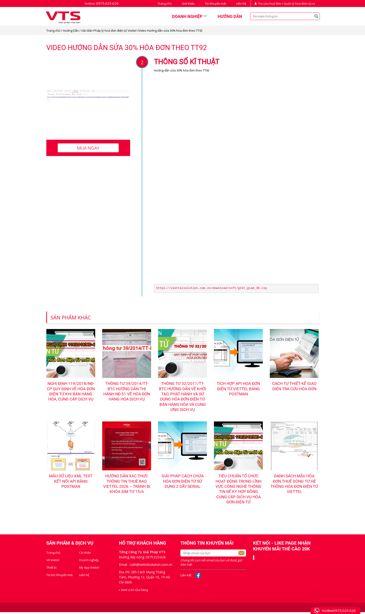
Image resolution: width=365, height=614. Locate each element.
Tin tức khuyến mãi (59, 577)
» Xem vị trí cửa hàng (133, 592)
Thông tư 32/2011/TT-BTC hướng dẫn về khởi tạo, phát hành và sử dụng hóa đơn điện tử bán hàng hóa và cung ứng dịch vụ (182, 397)
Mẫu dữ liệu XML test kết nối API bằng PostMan (71, 482)
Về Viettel (52, 562)
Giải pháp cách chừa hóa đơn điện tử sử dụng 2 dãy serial (182, 482)
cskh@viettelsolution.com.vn (151, 566)
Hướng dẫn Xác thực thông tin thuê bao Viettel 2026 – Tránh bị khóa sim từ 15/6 (126, 485)
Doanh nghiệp (187, 16)
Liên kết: (186, 577)
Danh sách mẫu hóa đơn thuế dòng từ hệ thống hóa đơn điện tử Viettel (294, 485)
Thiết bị (51, 569)
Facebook (198, 577)
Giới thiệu (188, 3)
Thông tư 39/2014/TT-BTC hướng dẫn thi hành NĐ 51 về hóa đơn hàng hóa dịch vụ (127, 391)
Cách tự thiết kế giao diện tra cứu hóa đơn (294, 386)
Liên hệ (241, 3)
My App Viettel (89, 569)
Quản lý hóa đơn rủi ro (299, 3)
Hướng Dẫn (71, 30)
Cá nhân (85, 554)
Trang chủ (165, 3)
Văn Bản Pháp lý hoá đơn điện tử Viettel (108, 30)
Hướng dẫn (230, 16)
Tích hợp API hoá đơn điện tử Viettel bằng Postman (238, 389)
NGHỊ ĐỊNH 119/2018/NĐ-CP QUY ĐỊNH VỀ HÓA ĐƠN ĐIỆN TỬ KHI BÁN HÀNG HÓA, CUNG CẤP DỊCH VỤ (71, 394)
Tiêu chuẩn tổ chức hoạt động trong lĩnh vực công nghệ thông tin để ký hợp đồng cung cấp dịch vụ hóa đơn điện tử (238, 490)
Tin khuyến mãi (215, 3)
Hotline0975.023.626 (339, 610)
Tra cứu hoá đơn (269, 3)
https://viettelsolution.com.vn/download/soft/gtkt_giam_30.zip (211, 288)
